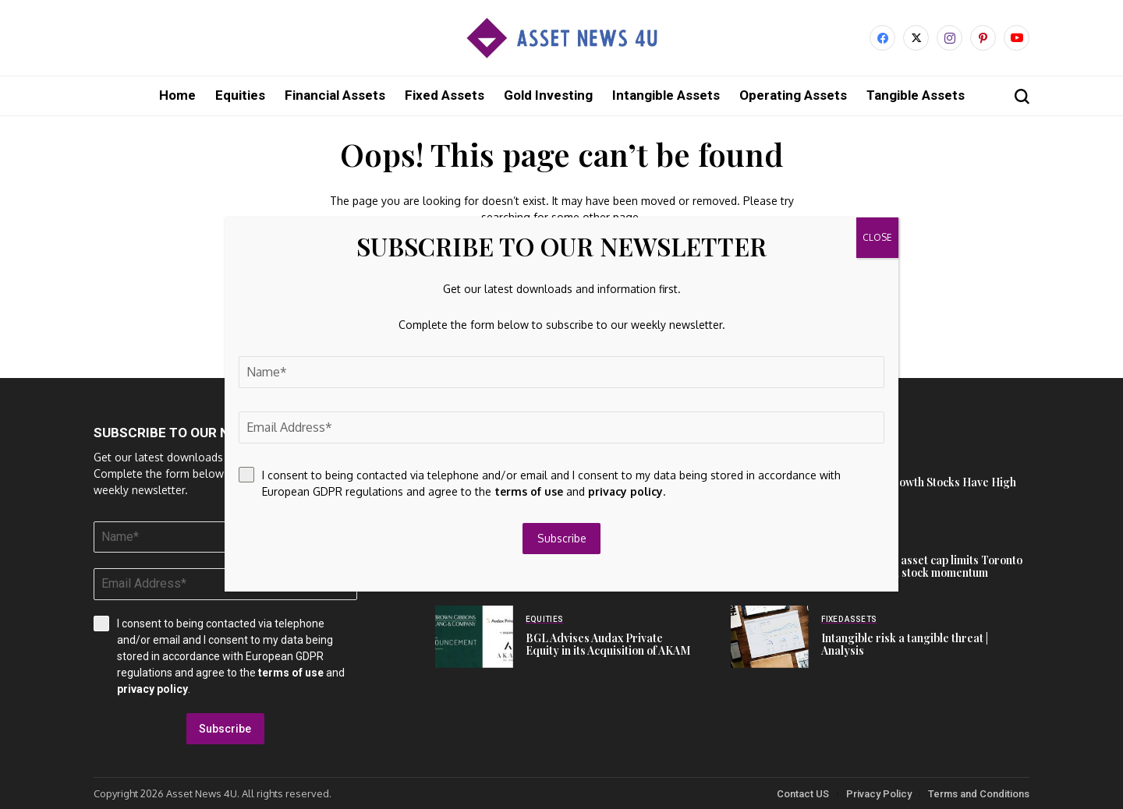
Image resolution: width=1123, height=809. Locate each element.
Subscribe (225, 728)
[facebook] (882, 38)
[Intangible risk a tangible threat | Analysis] (770, 636)
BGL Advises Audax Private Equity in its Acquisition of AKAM (608, 644)
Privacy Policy (879, 793)
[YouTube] (1016, 38)
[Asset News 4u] (561, 38)
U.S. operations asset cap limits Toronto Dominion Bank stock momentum (921, 566)
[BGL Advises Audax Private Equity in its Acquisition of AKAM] (474, 636)
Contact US (803, 793)
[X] (916, 38)
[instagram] (949, 38)
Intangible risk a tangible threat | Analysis (904, 644)
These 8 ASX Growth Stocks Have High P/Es (918, 488)
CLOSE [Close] (877, 237)
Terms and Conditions (978, 793)
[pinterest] (983, 38)
